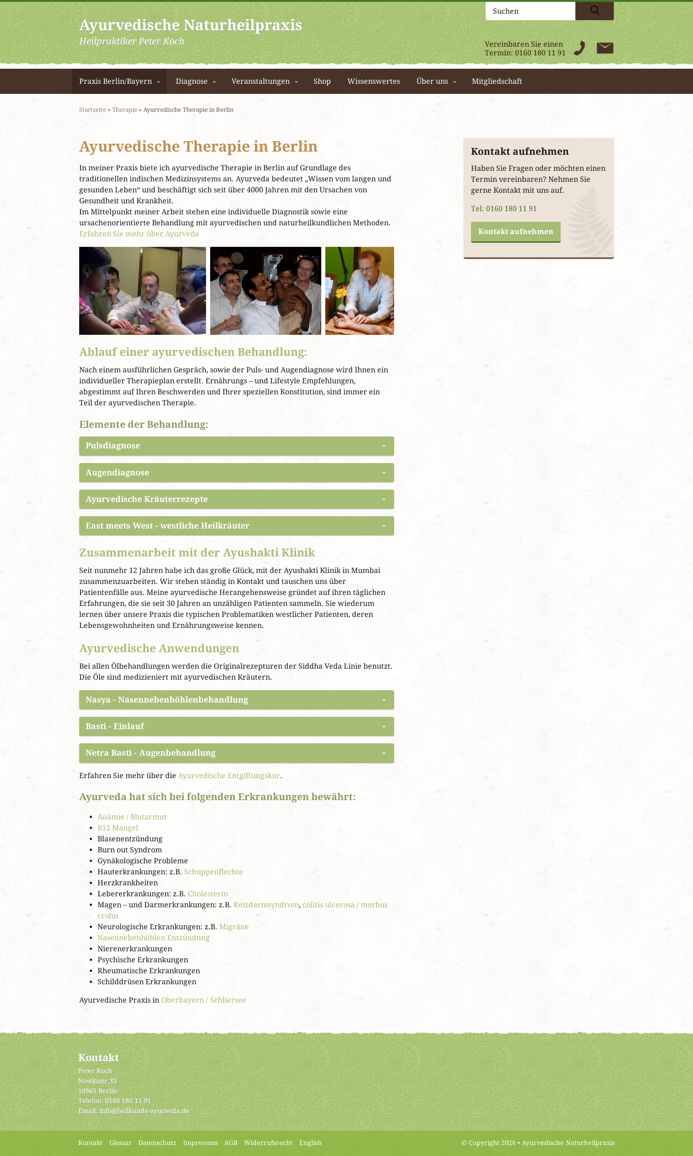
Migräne (234, 926)
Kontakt (90, 1142)
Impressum (200, 1142)
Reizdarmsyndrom (266, 904)
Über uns (432, 81)
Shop (322, 81)
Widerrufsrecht (268, 1142)
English (310, 1142)
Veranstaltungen (261, 81)
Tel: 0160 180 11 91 (504, 208)
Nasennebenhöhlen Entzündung (153, 937)
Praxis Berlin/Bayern (115, 81)
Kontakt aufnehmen (515, 231)
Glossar (120, 1142)
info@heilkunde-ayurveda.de (144, 1110)
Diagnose (192, 81)
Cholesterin (208, 893)
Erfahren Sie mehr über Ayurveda (139, 233)
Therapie (124, 109)
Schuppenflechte (213, 871)
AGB (231, 1142)
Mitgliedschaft (497, 81)
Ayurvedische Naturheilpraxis (568, 1142)
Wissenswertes (373, 81)
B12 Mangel (117, 827)
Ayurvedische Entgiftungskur (229, 775)
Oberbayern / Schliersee (203, 1000)
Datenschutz (157, 1142)
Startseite (92, 109)
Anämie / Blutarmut (132, 816)
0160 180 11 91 (540, 53)
